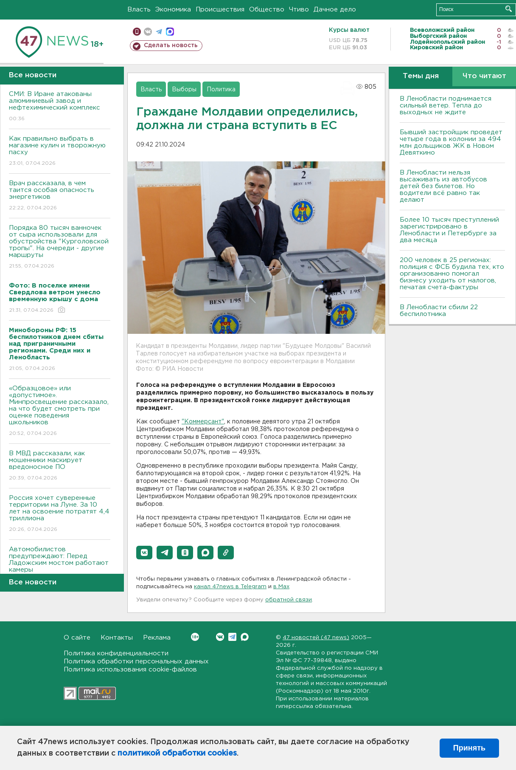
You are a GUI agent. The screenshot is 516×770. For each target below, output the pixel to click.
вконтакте (148, 32)
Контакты (117, 637)
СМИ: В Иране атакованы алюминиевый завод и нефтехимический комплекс (59, 106)
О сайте (77, 637)
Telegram (232, 637)
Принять (469, 748)
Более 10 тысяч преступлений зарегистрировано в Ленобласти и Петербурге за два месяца (449, 230)
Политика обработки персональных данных (136, 661)
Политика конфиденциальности (116, 653)
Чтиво (299, 9)
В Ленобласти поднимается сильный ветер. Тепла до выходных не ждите (445, 105)
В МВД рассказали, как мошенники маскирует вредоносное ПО (59, 466)
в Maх (281, 586)
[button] (144, 552)
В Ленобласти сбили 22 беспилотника (439, 311)
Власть (139, 9)
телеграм (159, 32)
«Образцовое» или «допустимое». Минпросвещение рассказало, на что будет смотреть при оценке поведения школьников (59, 411)
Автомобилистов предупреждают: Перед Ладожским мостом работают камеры (59, 565)
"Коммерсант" (203, 421)
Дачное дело (335, 9)
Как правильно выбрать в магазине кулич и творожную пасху (59, 151)
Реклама (157, 637)
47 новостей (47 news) (316, 637)
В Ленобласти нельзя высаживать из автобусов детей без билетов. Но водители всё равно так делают (443, 186)
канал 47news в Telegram (230, 586)
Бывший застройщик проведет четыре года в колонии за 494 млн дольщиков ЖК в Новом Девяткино (451, 142)
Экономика (173, 9)
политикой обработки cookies (177, 753)
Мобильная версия (137, 32)
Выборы (184, 89)
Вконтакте (195, 637)
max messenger (170, 32)
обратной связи (288, 600)
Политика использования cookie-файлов (130, 669)
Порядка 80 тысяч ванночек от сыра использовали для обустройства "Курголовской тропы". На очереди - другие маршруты (59, 247)
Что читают (484, 76)
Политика (221, 89)
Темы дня (421, 76)
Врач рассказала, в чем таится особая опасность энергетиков (59, 196)
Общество (266, 9)
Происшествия (220, 9)
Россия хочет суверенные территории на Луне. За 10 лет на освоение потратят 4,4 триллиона (59, 514)
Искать (508, 9)
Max (245, 637)
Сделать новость (171, 45)
